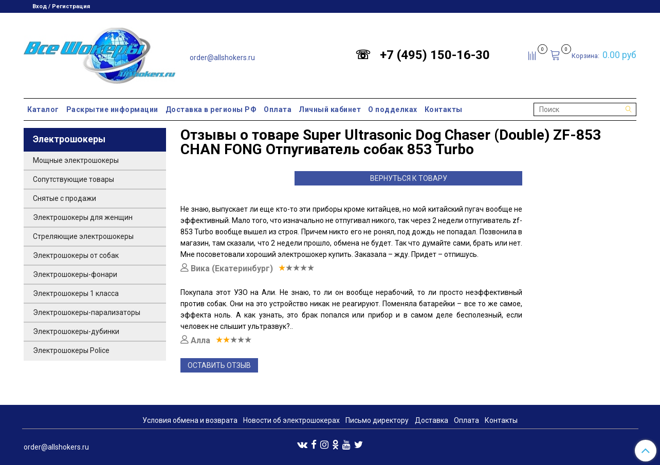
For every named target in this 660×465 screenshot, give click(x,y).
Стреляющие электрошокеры (83, 236)
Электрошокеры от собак (76, 255)
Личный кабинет (330, 109)
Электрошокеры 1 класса (76, 293)
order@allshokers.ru (222, 57)
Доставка (431, 420)
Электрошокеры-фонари (75, 274)
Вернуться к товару (408, 178)
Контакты (444, 109)
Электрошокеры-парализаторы (86, 312)
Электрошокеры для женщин (83, 217)
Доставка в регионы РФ (211, 109)
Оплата (277, 109)
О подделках (392, 109)
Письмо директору (377, 420)
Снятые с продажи (64, 198)
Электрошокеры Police (71, 350)
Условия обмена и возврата (189, 420)
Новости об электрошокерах (291, 420)
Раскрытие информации (112, 109)
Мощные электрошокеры (76, 160)
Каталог (43, 109)
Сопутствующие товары (73, 179)
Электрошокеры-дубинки (76, 331)
